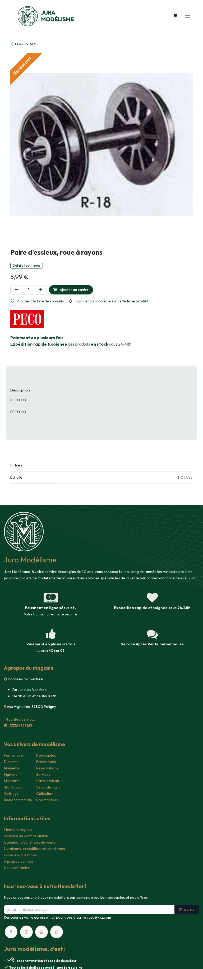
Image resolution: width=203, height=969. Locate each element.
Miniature (12, 780)
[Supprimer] (16, 289)
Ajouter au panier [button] (71, 289)
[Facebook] (11, 932)
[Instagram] (26, 932)
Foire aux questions (20, 855)
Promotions (46, 761)
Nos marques (47, 800)
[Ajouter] (41, 289)
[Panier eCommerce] (174, 15)
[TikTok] (56, 932)
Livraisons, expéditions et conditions (34, 848)
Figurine (10, 774)
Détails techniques (26, 265)
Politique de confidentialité (26, 836)
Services (43, 774)
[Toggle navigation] (187, 15)
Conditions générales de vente (30, 842)
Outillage (11, 793)
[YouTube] (41, 932)
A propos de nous (19, 861)
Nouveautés (46, 755)
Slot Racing (13, 787)
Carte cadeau (47, 780)
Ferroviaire (13, 755)
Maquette (12, 768)
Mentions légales (18, 829)
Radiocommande (18, 800)
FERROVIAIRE (23, 44)
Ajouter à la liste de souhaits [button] (37, 301)
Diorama (11, 761)
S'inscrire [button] (187, 909)
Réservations (47, 768)
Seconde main (48, 787)
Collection (44, 793)
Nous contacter (17, 867)
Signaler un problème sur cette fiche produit (108, 301)
